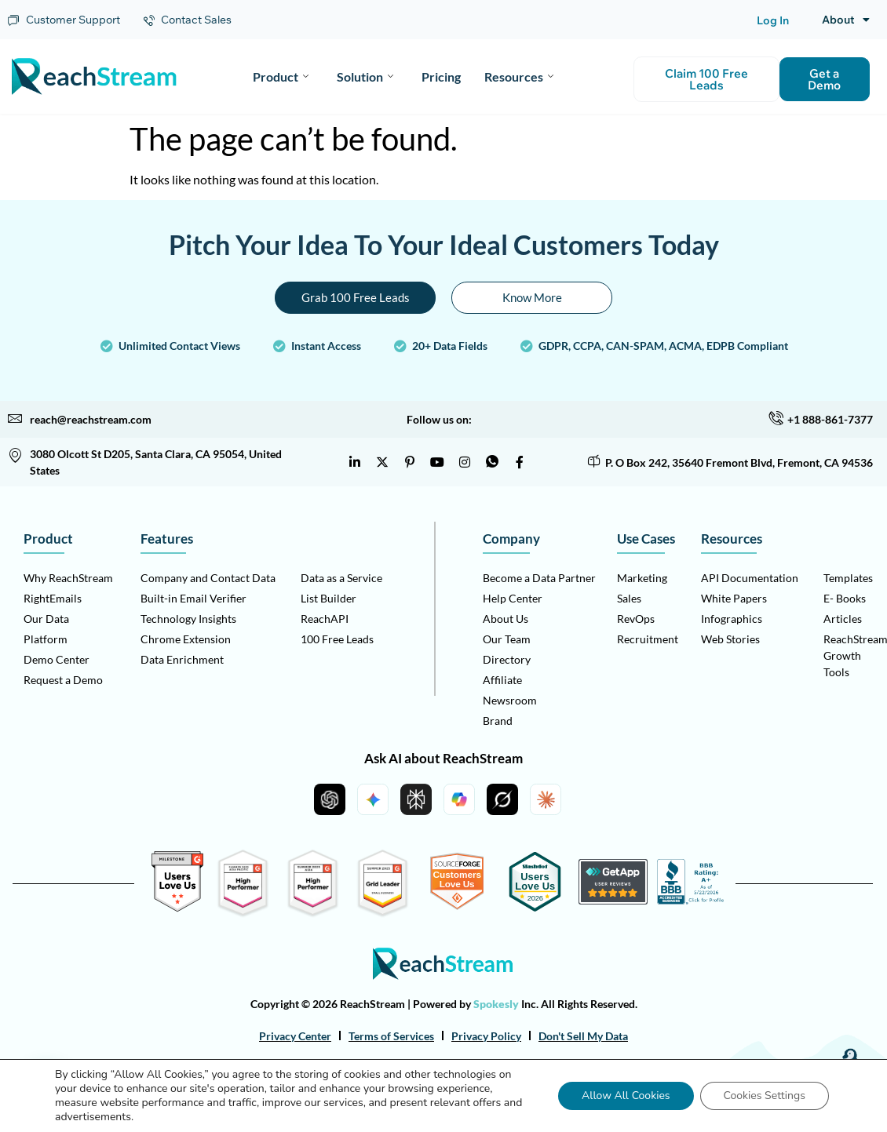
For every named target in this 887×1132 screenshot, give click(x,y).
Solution (365, 76)
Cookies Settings (764, 1095)
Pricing (441, 76)
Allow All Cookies (626, 1095)
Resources (518, 76)
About (846, 19)
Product (280, 76)
